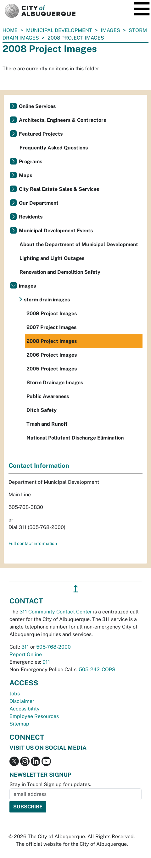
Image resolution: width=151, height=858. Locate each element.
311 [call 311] (25, 647)
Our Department (39, 203)
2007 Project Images (51, 327)
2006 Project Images (51, 355)
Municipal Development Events (56, 231)
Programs (30, 162)
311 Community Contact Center (56, 612)
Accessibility (24, 709)
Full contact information (32, 543)
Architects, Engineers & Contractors (62, 120)
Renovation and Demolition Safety (60, 272)
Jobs (14, 694)
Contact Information (38, 465)
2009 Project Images (51, 313)
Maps (25, 175)
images (110, 30)
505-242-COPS (97, 669)
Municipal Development (59, 30)
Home (10, 30)
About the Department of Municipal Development (79, 244)
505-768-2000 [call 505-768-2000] (53, 647)
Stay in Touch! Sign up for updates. (50, 784)
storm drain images (47, 300)
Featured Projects (41, 134)
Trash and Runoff (46, 424)
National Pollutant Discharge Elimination (75, 438)
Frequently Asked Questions (54, 148)
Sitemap (19, 724)
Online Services (37, 106)
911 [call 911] (46, 662)
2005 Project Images (51, 369)
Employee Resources (34, 716)
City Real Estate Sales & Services (59, 189)
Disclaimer (21, 701)
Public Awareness (47, 396)
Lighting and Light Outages (52, 258)
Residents (30, 217)
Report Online (25, 654)
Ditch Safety (41, 410)
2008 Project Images (51, 341)
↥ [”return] (75, 589)
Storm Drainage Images (54, 383)
